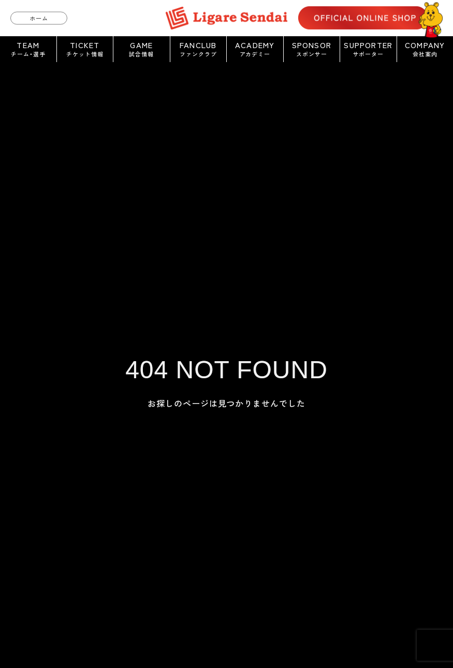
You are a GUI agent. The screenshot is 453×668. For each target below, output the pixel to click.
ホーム (39, 17)
